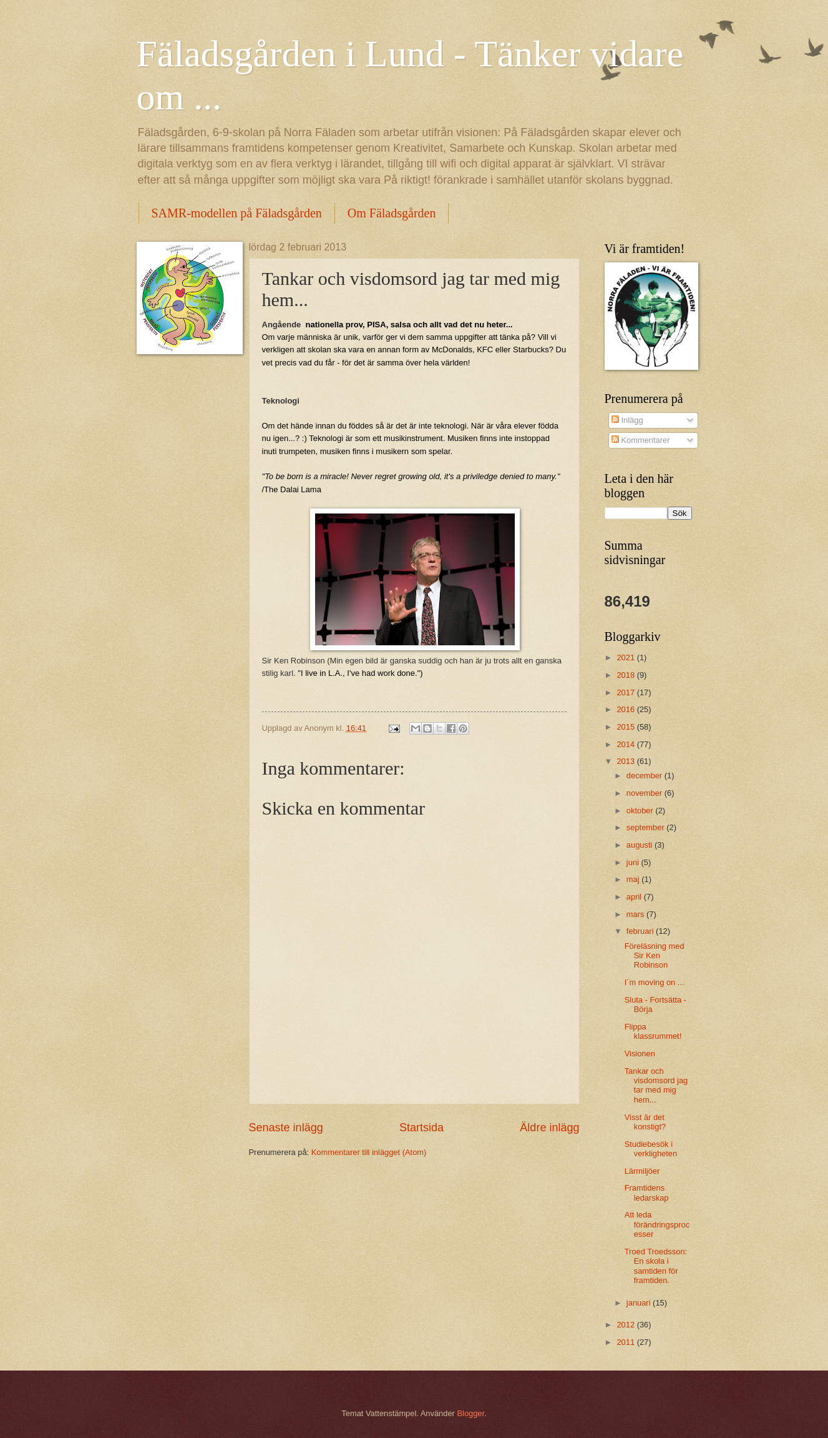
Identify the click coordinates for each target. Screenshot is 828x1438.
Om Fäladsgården (392, 213)
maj (633, 879)
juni (633, 862)
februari (641, 931)
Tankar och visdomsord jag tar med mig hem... (656, 1085)
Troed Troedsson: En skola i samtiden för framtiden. (656, 1266)
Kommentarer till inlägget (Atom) (369, 1152)
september (646, 827)
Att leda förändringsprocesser (657, 1224)
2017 (626, 692)
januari (639, 1302)
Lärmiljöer (642, 1171)
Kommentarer (640, 440)
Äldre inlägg (549, 1127)
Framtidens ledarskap (647, 1192)
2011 (626, 1342)
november (645, 793)
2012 (626, 1324)
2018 (626, 675)
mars (636, 914)
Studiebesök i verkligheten (651, 1148)
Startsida (421, 1127)
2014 (626, 744)
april (635, 896)
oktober (641, 810)
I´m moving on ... (654, 982)
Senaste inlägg (286, 1127)
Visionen (640, 1053)
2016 (626, 709)
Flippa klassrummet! (653, 1031)
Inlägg (627, 420)
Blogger (470, 1413)
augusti (640, 845)
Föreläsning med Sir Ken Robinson (654, 955)
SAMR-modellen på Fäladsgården (237, 213)
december (645, 775)
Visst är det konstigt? (645, 1122)
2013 (626, 761)
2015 (626, 726)
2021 (626, 657)
